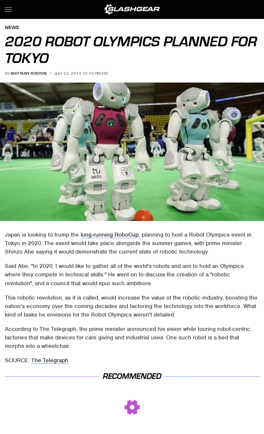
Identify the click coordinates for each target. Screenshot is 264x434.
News (12, 28)
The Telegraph (49, 360)
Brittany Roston (29, 73)
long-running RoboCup (110, 234)
